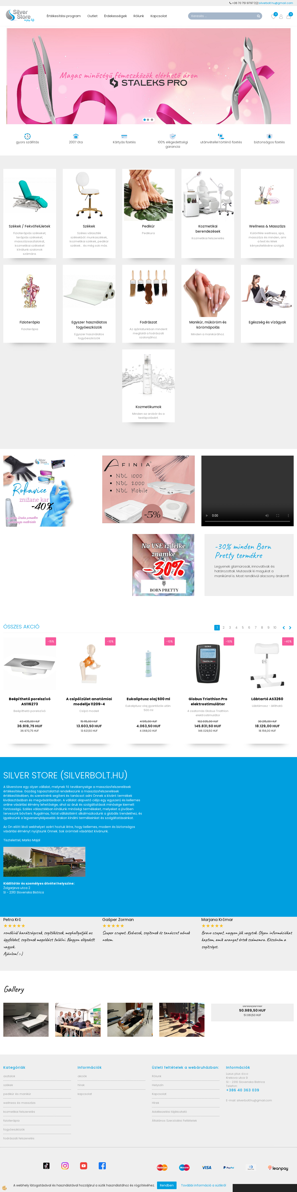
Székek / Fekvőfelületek (29, 226)
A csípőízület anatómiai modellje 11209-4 (89, 701)
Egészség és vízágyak (267, 322)
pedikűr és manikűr (17, 1094)
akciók (82, 1076)
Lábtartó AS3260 (267, 699)
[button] (290, 628)
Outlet (92, 16)
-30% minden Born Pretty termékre (242, 551)
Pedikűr (148, 226)
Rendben (167, 1185)
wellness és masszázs (19, 1103)
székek (8, 1085)
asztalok (9, 1076)
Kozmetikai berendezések (207, 229)
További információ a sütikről (203, 1185)
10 (274, 627)
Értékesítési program (64, 16)
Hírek (155, 1103)
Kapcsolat (159, 16)
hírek (81, 1085)
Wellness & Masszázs (267, 226)
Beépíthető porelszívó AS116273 (30, 701)
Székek (89, 226)
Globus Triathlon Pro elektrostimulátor (208, 701)
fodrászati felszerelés (18, 1138)
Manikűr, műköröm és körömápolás (207, 325)
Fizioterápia (30, 322)
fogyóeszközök (14, 1129)
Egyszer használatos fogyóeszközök (89, 325)
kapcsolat (85, 1094)
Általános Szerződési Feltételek (174, 1120)
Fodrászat (148, 322)
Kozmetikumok (148, 406)
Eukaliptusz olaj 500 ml (148, 699)
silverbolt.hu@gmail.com (276, 3)
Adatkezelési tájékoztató (169, 1112)
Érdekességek (115, 16)
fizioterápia (11, 1120)
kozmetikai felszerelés (19, 1112)
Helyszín (157, 1085)
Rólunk (139, 16)
